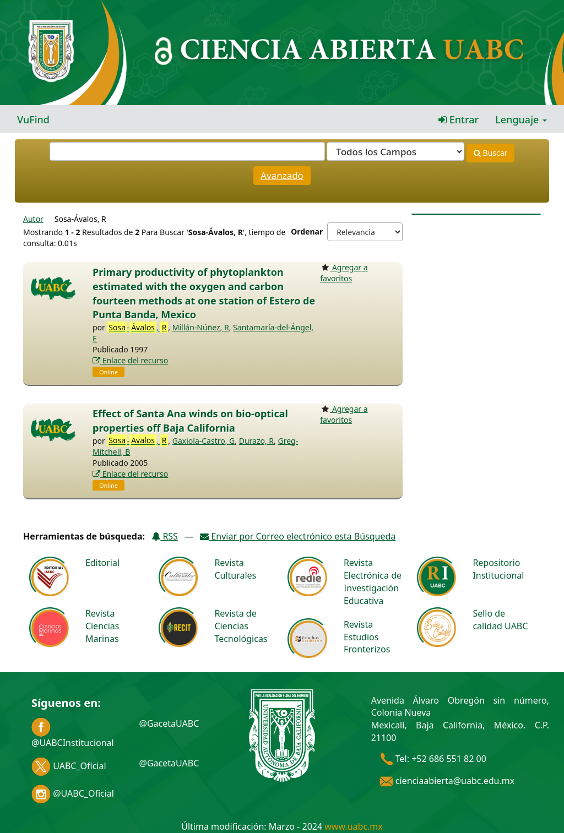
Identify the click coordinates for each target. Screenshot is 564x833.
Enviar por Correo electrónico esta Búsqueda (297, 536)
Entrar (458, 119)
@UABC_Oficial (72, 793)
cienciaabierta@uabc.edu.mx (447, 781)
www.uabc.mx (353, 826)
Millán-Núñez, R (200, 327)
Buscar (490, 153)
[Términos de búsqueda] (187, 151)
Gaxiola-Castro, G (203, 440)
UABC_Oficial (68, 766)
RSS (164, 536)
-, (138, 328)
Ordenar (307, 231)
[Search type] (395, 151)
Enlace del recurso (130, 360)
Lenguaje (521, 119)
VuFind (33, 119)
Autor (33, 219)
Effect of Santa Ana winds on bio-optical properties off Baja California (190, 420)
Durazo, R (256, 440)
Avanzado (282, 175)
